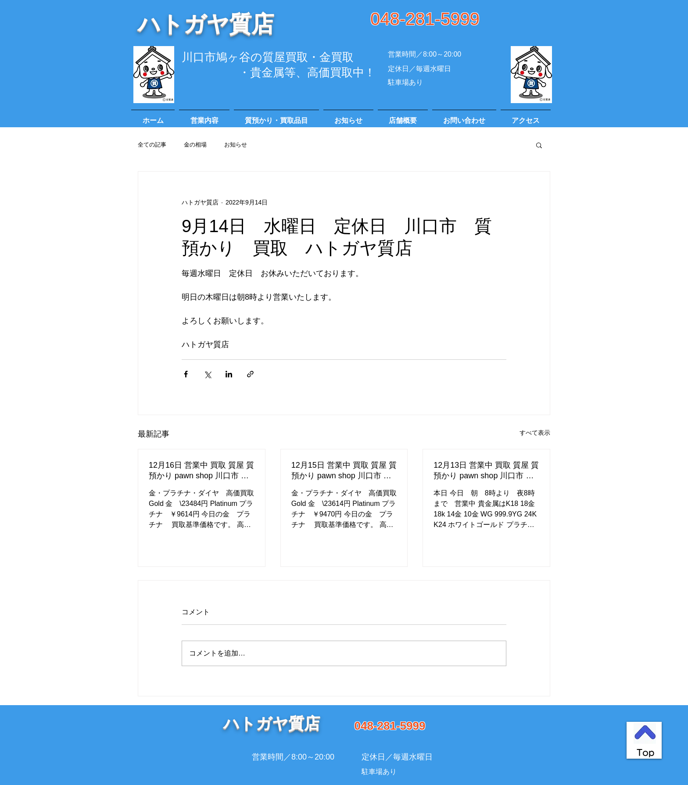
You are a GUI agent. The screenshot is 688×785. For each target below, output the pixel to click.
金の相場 (195, 144)
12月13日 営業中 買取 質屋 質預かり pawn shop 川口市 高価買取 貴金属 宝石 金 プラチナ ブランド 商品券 (486, 471)
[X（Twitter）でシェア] (207, 374)
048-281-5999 (425, 19)
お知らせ (235, 144)
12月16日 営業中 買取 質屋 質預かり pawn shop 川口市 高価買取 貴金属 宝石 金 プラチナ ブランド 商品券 (201, 471)
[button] (539, 144)
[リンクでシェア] (250, 374)
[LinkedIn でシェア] (229, 374)
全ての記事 (152, 144)
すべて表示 (535, 432)
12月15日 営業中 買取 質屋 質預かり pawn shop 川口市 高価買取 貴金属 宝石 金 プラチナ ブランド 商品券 (344, 471)
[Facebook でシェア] (186, 374)
